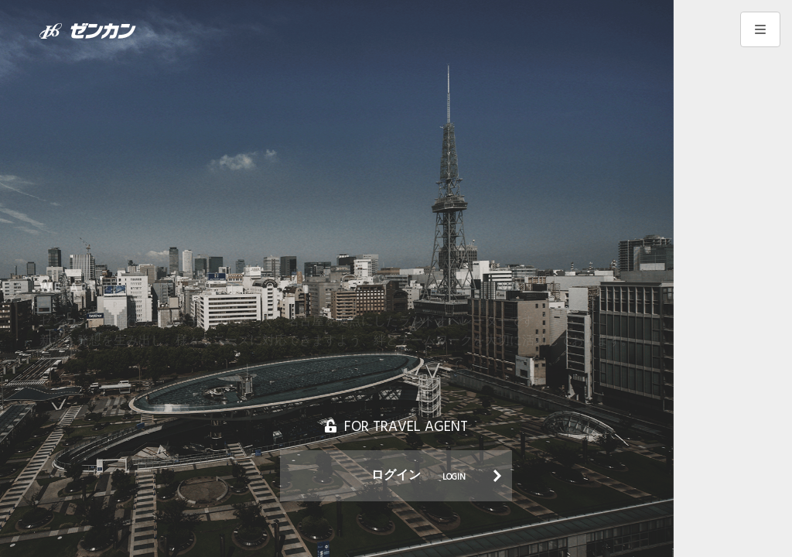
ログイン (418, 476)
